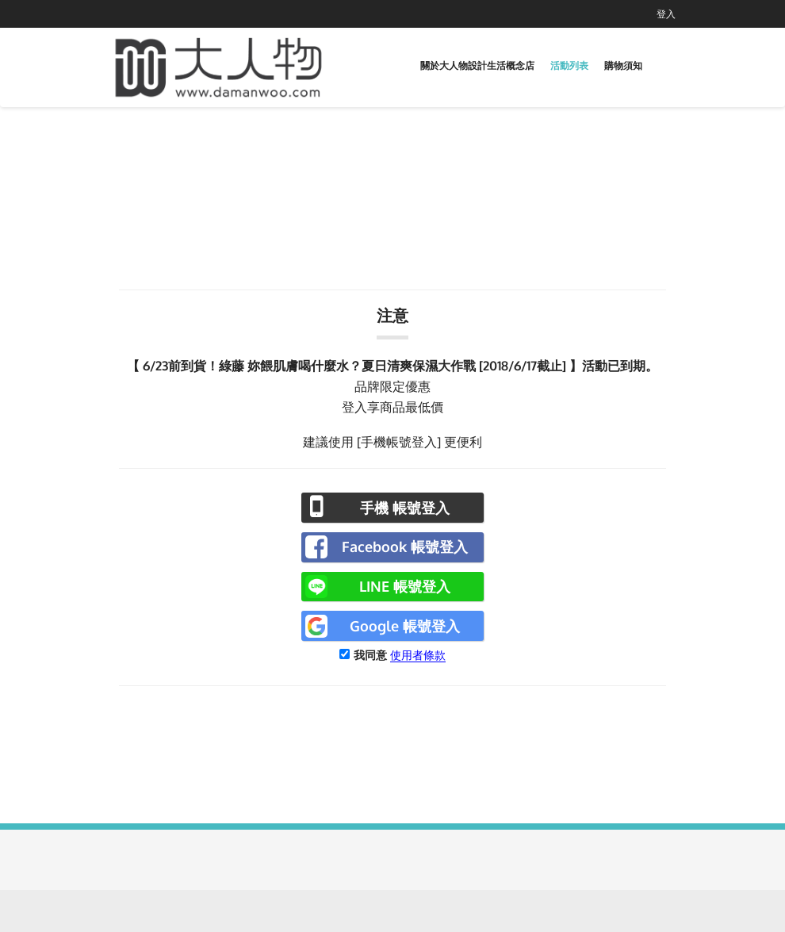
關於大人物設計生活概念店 (477, 65)
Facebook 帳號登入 (405, 546)
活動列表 (569, 65)
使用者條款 (418, 655)
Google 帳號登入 (405, 626)
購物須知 (623, 65)
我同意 (370, 655)
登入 (666, 14)
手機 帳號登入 (405, 507)
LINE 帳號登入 (404, 586)
